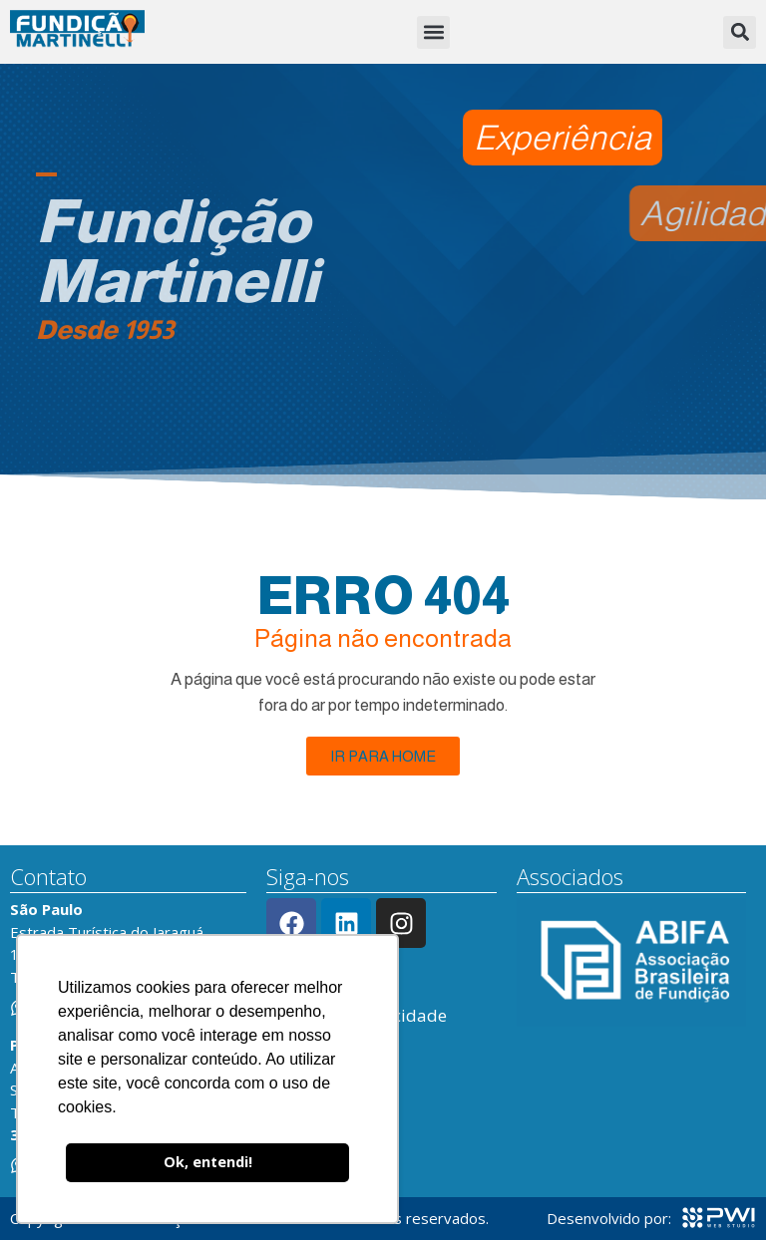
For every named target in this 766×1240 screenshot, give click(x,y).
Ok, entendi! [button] (208, 1161)
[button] (433, 32)
